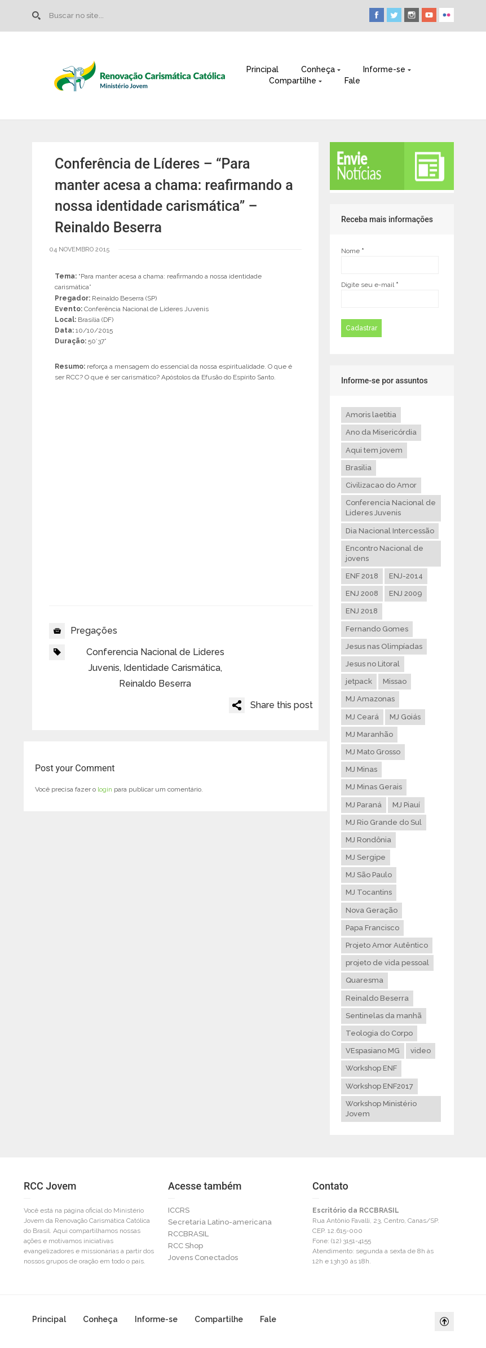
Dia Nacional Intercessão (390, 531)
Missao (395, 681)
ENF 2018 (362, 576)
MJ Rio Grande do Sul (384, 822)
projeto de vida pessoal (387, 962)
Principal (262, 69)
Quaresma (364, 980)
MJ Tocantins (369, 892)
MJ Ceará (362, 717)
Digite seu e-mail (370, 285)
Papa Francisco (372, 927)
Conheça (318, 69)
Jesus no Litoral (373, 664)
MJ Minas (361, 769)
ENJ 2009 (405, 593)
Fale (352, 80)
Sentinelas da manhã (384, 1015)
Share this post (281, 705)
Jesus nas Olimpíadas (384, 646)
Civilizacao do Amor (381, 485)
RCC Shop (185, 1245)
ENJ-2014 (406, 576)
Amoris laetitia (371, 414)
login (105, 789)
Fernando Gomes (377, 629)
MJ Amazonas (370, 699)
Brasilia (359, 467)
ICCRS (178, 1210)
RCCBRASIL (188, 1234)
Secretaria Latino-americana (220, 1222)
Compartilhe (292, 80)
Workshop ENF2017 (379, 1086)
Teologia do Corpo (379, 1033)
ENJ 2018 (362, 611)
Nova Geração (371, 910)
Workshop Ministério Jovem (381, 1108)
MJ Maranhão (369, 734)
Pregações (93, 630)
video (420, 1050)
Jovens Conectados (203, 1257)
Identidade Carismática (171, 667)
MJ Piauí (406, 805)
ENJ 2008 (362, 593)
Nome (352, 251)
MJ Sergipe (366, 857)
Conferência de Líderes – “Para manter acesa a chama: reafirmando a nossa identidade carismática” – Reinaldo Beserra (174, 196)
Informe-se (384, 69)
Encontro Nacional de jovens (384, 553)
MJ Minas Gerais (374, 787)
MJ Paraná (364, 805)
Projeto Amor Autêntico (387, 945)
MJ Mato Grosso (373, 752)
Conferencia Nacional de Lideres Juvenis (391, 507)
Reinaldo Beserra (155, 683)
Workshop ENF (371, 1068)
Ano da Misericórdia (381, 432)
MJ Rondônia (368, 840)
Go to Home (38, 16)
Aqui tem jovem (374, 450)
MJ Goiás (405, 717)
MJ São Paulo (369, 874)
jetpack (359, 681)
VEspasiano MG (373, 1050)
